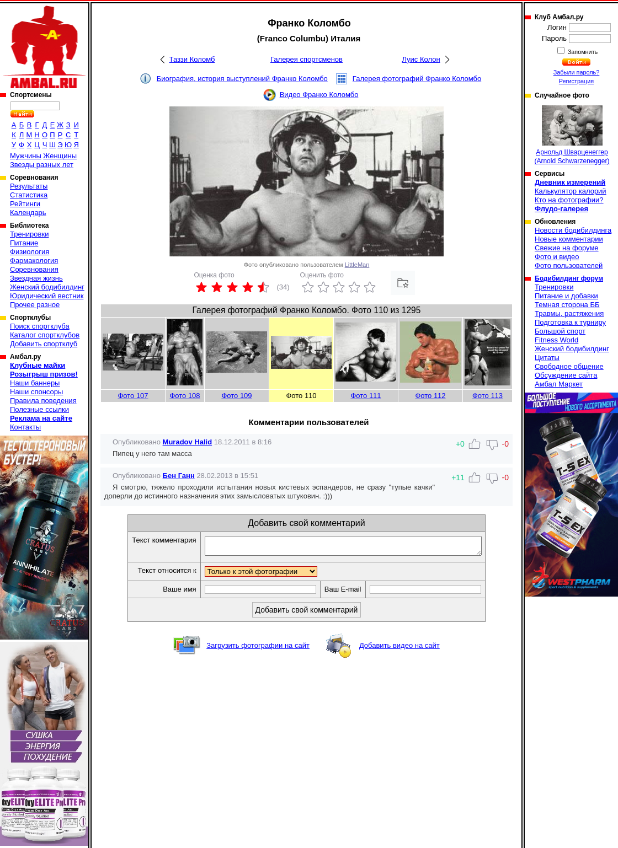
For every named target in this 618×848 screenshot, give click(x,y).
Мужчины (25, 156)
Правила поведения (43, 400)
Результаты (28, 186)
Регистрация (576, 81)
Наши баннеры (35, 383)
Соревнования (34, 269)
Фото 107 (133, 395)
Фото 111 (365, 395)
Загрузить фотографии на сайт (258, 649)
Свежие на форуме (567, 248)
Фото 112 (430, 395)
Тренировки (29, 234)
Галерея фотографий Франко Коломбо (417, 78)
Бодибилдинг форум (569, 278)
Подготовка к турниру (570, 322)
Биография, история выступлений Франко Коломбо (242, 78)
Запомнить (582, 52)
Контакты (25, 427)
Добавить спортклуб (43, 344)
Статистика (28, 195)
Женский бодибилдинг (47, 287)
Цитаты (547, 357)
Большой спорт (560, 331)
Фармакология (34, 260)
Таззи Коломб (192, 59)
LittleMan (357, 264)
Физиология (29, 252)
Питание (24, 243)
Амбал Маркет (559, 384)
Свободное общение (569, 366)
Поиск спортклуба (40, 326)
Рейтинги (25, 204)
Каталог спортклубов (44, 335)
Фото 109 (236, 395)
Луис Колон (421, 59)
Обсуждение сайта (566, 375)
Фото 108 (184, 395)
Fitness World (556, 340)
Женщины (60, 156)
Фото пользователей (569, 265)
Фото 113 (487, 395)
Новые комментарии (569, 239)
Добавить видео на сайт (399, 649)
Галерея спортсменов (306, 59)
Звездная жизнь (36, 278)
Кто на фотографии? (569, 200)
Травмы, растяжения (569, 313)
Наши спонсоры (36, 392)
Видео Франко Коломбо (319, 94)
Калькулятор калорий (570, 191)
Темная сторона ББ (567, 304)
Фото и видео (557, 257)
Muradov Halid (187, 442)
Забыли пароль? (576, 72)
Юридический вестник (46, 296)
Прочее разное (35, 304)
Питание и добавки (566, 296)
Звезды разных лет (41, 164)
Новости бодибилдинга (573, 230)
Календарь (28, 212)
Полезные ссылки (39, 409)
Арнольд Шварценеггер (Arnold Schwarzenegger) (571, 135)
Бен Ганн (179, 475)
